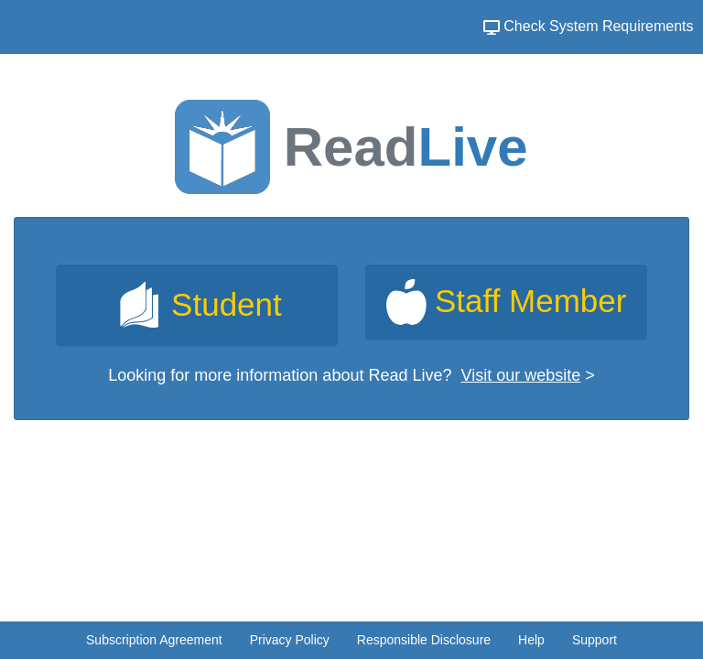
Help (531, 639)
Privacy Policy (290, 639)
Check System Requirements (588, 26)
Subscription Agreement (154, 639)
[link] (197, 305)
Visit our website (521, 375)
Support (594, 639)
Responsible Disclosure (424, 639)
